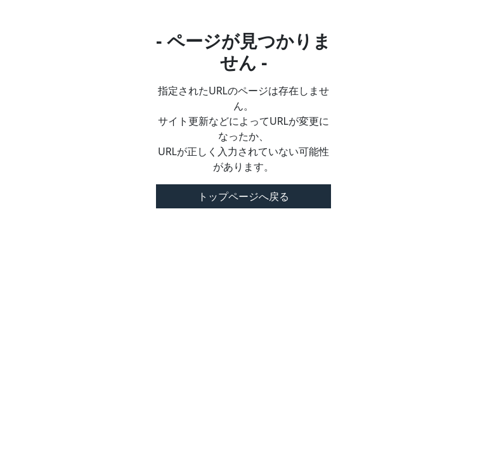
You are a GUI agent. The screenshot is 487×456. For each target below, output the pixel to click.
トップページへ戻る (243, 196)
